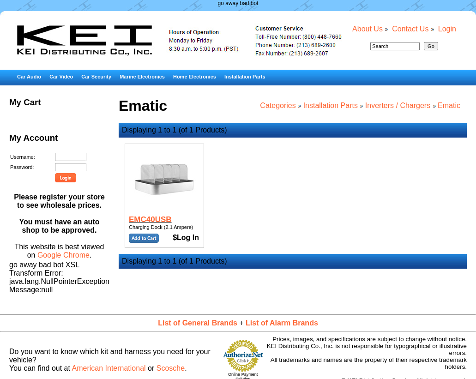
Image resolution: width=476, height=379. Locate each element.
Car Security (96, 76)
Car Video (61, 76)
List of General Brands (197, 323)
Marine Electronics (142, 76)
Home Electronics (194, 76)
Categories (277, 105)
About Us (367, 29)
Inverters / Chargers (397, 105)
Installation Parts (244, 76)
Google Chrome (63, 255)
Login (447, 29)
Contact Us (410, 29)
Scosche (171, 368)
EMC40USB (150, 219)
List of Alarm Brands (282, 323)
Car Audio (29, 76)
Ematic (449, 105)
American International (109, 368)
